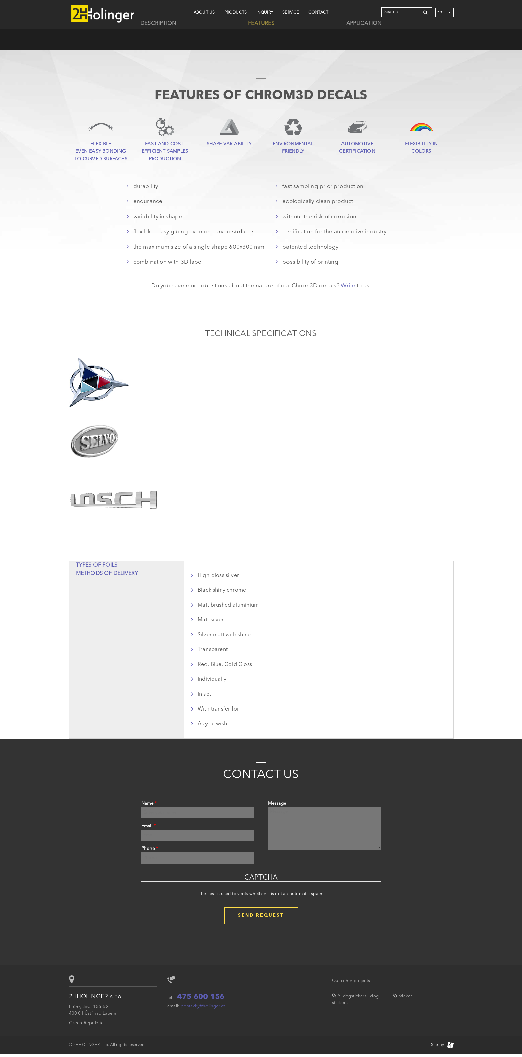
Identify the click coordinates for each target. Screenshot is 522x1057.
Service (290, 13)
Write (348, 286)
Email (148, 826)
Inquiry (264, 13)
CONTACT (318, 13)
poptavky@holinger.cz (203, 1006)
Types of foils (97, 565)
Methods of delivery (107, 573)
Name (149, 803)
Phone (149, 848)
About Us (204, 13)
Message (277, 803)
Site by (442, 1045)
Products (235, 13)
